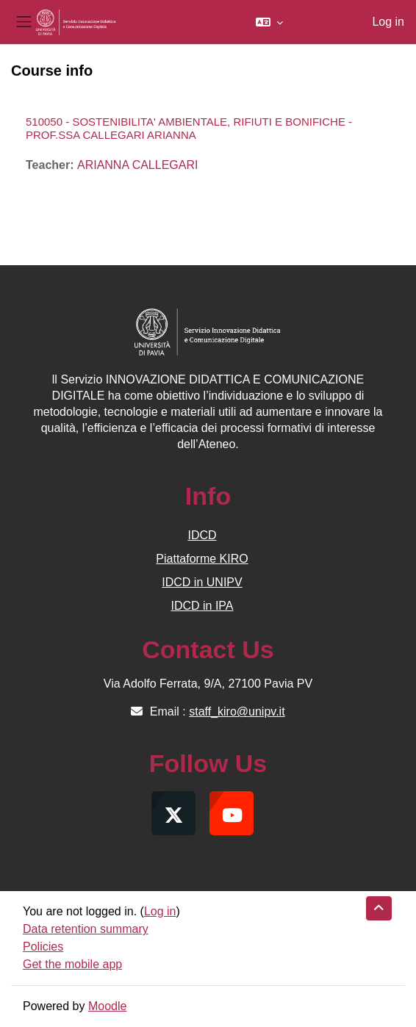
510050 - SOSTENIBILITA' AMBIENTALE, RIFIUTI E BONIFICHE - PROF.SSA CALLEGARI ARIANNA (189, 128)
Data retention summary (85, 929)
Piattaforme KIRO (202, 558)
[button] (269, 22)
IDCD (201, 535)
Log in (388, 21)
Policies (43, 946)
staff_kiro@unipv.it (236, 711)
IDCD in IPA (202, 605)
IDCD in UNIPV (202, 582)
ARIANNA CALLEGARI (137, 165)
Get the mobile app (72, 964)
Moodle (107, 1006)
